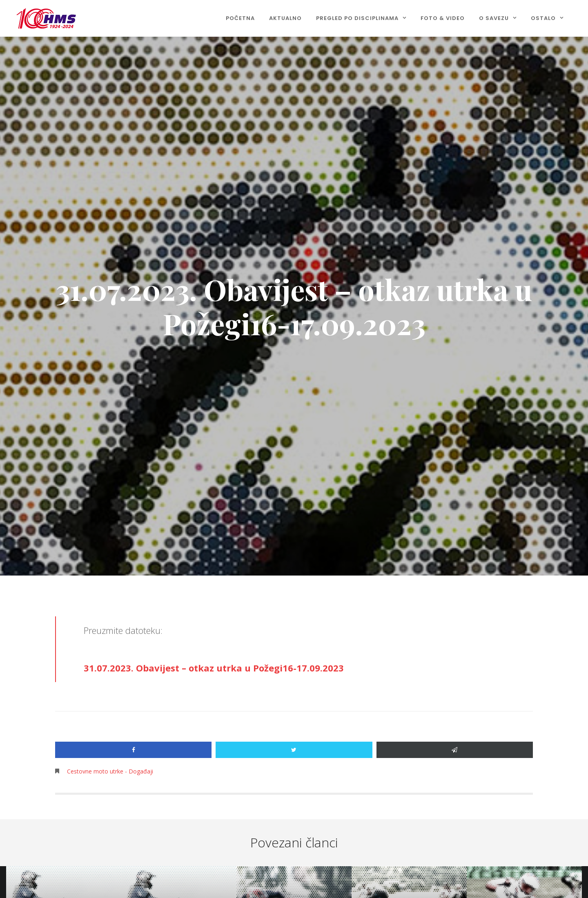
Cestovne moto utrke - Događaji (110, 771)
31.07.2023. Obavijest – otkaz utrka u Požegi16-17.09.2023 (214, 668)
